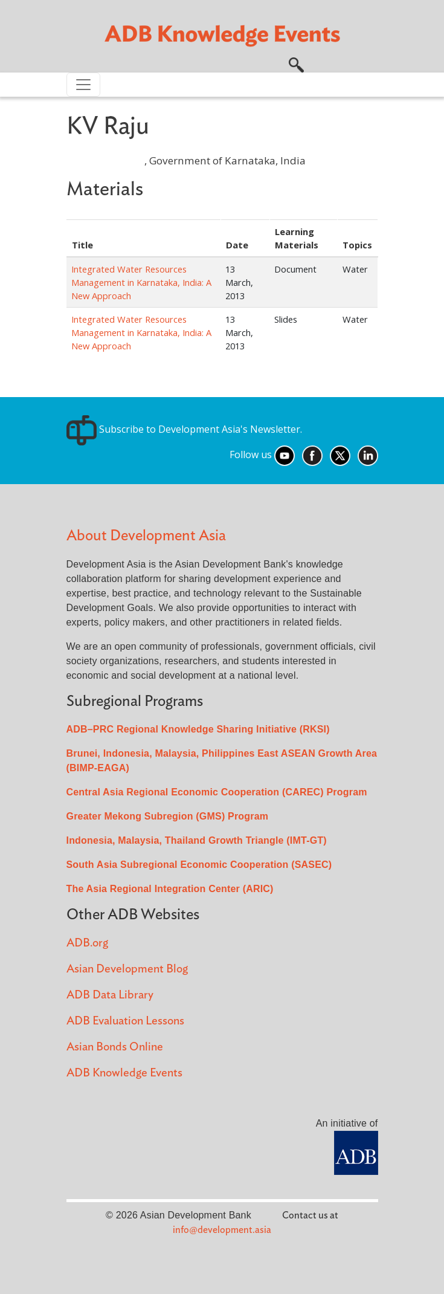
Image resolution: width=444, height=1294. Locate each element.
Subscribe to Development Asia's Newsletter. (184, 429)
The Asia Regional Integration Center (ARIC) (170, 889)
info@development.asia (222, 1230)
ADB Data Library (109, 995)
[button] (296, 63)
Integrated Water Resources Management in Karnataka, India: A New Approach (141, 282)
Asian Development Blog (127, 969)
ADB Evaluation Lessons (125, 1021)
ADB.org (87, 943)
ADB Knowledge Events (124, 1073)
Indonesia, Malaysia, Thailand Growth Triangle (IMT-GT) (196, 840)
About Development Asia (146, 535)
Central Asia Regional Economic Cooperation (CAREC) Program (216, 792)
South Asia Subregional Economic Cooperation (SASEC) (199, 864)
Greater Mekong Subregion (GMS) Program (167, 816)
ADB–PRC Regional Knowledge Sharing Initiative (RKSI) (198, 729)
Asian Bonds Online (114, 1047)
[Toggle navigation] (83, 85)
